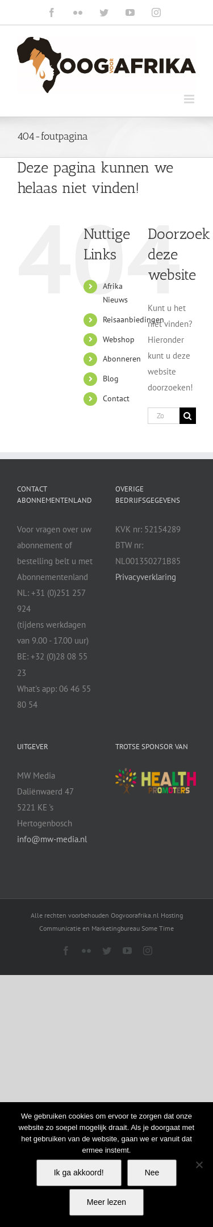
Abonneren (122, 359)
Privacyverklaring (145, 577)
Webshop (119, 339)
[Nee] (198, 1164)
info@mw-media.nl (52, 839)
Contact (116, 398)
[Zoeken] (187, 415)
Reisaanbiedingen (133, 319)
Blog (111, 378)
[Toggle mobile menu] (190, 99)
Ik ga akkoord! (79, 1172)
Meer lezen (106, 1202)
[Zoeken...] (163, 415)
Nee (152, 1172)
